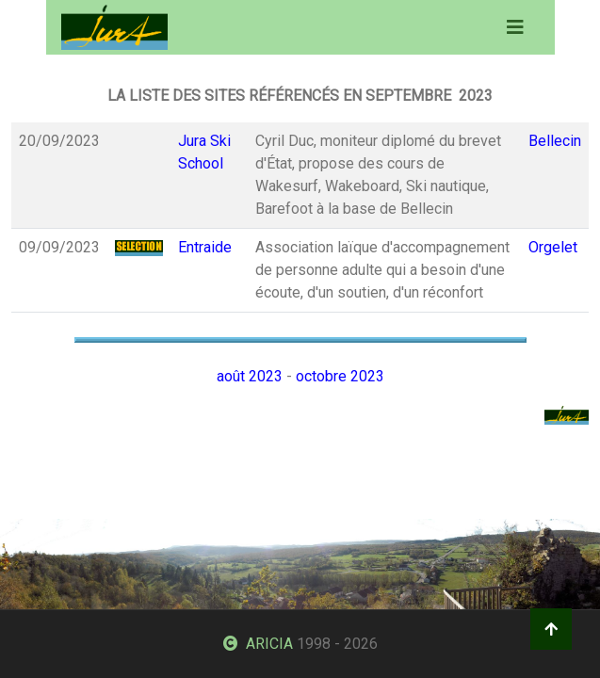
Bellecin (554, 141)
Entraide (205, 247)
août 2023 (250, 376)
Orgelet (552, 247)
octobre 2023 (340, 376)
